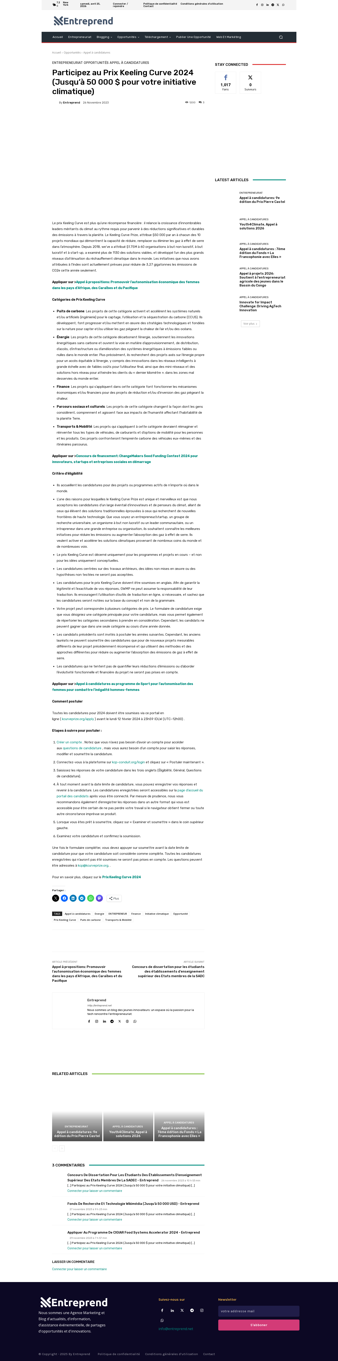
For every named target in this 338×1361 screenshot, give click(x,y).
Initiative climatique (157, 913)
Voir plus (250, 323)
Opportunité (180, 913)
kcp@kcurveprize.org (93, 865)
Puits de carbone (90, 919)
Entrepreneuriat (67, 62)
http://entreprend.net (99, 1005)
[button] (281, 37)
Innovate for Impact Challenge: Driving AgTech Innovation (260, 306)
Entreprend (71, 102)
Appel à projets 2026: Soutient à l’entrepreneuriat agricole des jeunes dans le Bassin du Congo (262, 279)
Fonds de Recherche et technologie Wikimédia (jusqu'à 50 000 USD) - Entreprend (133, 1204)
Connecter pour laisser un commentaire (94, 1191)
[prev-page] (55, 1148)
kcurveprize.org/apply (78, 719)
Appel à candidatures (96, 52)
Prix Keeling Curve (65, 919)
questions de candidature (82, 748)
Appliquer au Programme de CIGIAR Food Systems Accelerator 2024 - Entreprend (133, 1232)
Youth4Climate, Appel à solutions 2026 (128, 1134)
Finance (136, 913)
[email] (258, 1311)
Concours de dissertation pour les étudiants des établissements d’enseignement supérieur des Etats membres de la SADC (168, 971)
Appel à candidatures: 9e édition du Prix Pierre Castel (77, 1134)
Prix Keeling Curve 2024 (121, 877)
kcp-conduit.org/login (128, 762)
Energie (99, 913)
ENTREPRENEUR (118, 913)
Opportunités (72, 52)
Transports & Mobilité (118, 919)
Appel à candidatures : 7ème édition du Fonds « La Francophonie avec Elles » (179, 1132)
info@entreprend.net (175, 1328)
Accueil (56, 52)
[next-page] (62, 1148)
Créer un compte (69, 742)
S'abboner (258, 1325)
